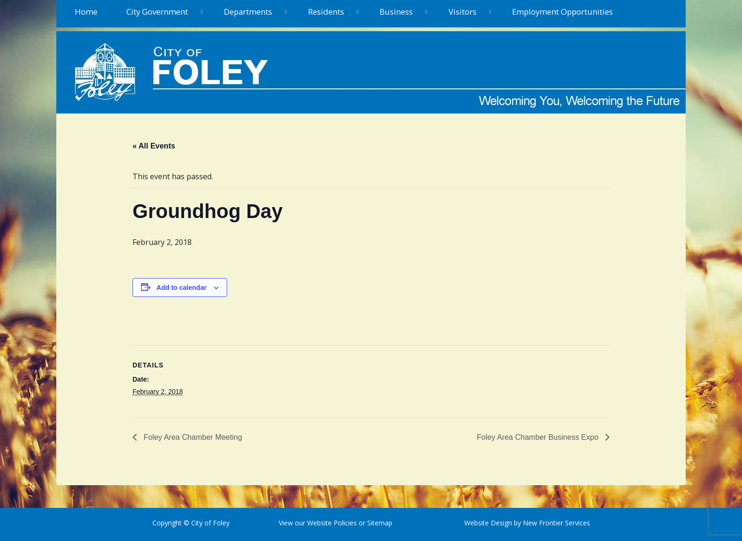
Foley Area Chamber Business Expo (539, 437)
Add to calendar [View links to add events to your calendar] (182, 287)
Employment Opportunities (562, 11)
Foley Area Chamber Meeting (191, 437)
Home (86, 11)
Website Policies (332, 522)
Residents (326, 11)
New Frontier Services (556, 522)
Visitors (463, 11)
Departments (248, 11)
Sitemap (378, 522)
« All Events (153, 146)
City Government (157, 11)
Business (396, 11)
